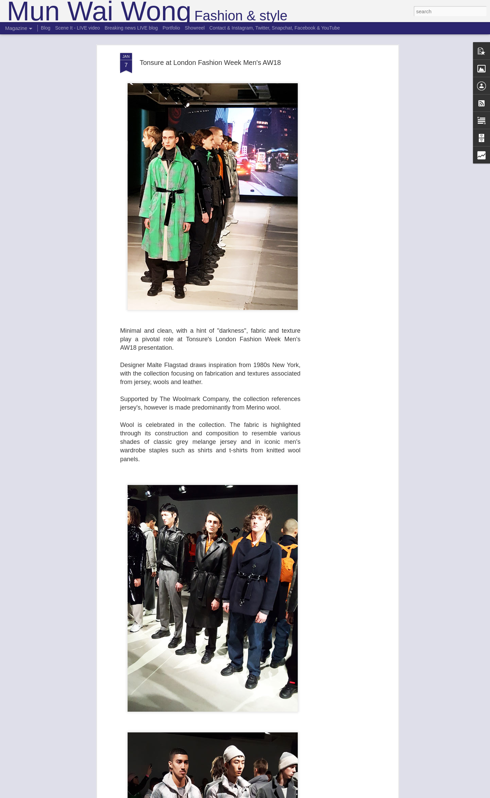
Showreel (195, 28)
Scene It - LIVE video (77, 28)
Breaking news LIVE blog (131, 28)
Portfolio (171, 28)
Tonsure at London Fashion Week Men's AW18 (210, 62)
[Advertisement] (338, 160)
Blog (45, 28)
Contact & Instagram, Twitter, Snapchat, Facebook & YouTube (274, 28)
